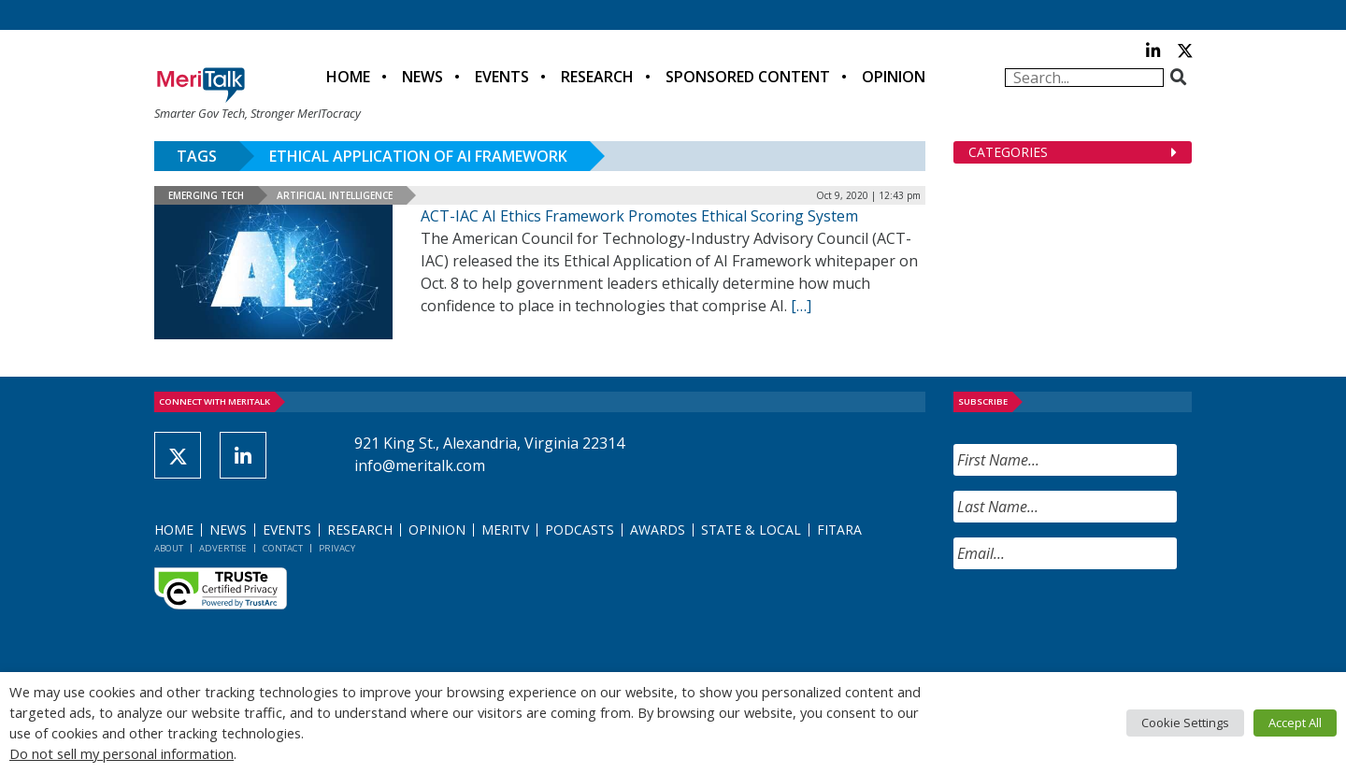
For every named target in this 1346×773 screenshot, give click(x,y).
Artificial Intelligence (335, 195)
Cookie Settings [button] (1185, 722)
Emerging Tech (206, 195)
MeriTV (505, 529)
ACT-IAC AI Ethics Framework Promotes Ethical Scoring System (639, 216)
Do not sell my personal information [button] (121, 753)
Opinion (893, 76)
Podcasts (579, 529)
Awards (657, 529)
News (422, 76)
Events (502, 76)
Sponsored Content (748, 76)
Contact (283, 548)
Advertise (223, 548)
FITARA (839, 529)
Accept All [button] (1295, 722)
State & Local (751, 529)
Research (597, 76)
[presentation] (1095, 620)
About (168, 548)
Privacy (337, 548)
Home (348, 76)
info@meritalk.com (419, 465)
